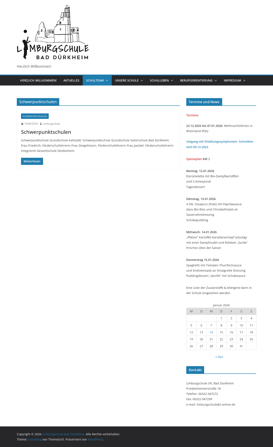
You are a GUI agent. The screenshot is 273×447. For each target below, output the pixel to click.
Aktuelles (71, 80)
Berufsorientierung (196, 80)
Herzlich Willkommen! (38, 80)
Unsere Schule (127, 80)
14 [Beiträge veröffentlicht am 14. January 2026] (211, 332)
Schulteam (95, 80)
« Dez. (219, 357)
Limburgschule (51, 123)
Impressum (232, 80)
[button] (106, 80)
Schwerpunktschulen (35, 116)
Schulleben (159, 80)
